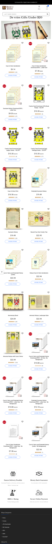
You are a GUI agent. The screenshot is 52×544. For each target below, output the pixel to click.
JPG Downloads (6, 524)
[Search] (47, 14)
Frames (4, 521)
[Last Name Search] (26, 14)
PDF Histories (5, 527)
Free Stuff (4, 536)
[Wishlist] (22, 43)
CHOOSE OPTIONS (12, 75)
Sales (3, 533)
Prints (3, 518)
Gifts (3, 530)
